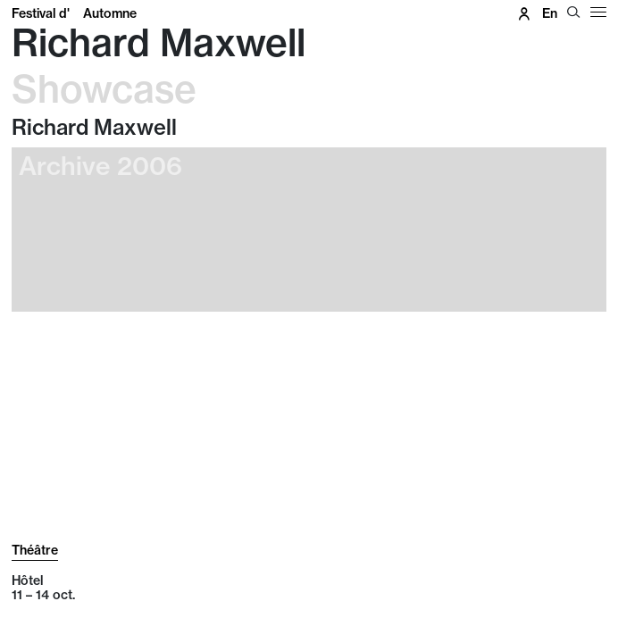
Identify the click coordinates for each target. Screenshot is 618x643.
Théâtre (35, 550)
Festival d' (74, 13)
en (549, 13)
